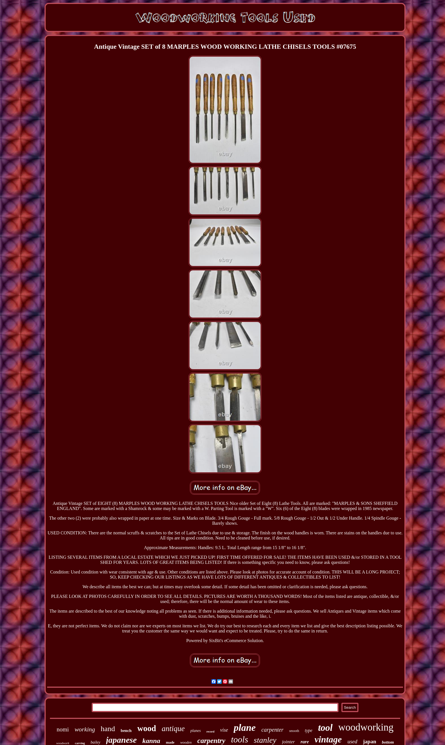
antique (173, 728)
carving (80, 743)
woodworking (365, 727)
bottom (388, 742)
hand (108, 729)
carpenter (272, 730)
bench (126, 730)
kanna (151, 740)
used (352, 741)
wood (146, 728)
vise (224, 730)
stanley (265, 740)
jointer (288, 741)
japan (369, 741)
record (210, 731)
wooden (186, 742)
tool (325, 728)
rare (305, 741)
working (85, 729)
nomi (63, 729)
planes (195, 731)
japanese (121, 739)
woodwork (62, 743)
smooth (294, 731)
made (170, 742)
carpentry (211, 740)
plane (244, 727)
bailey (95, 742)
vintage (328, 739)
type (308, 730)
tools (239, 739)
